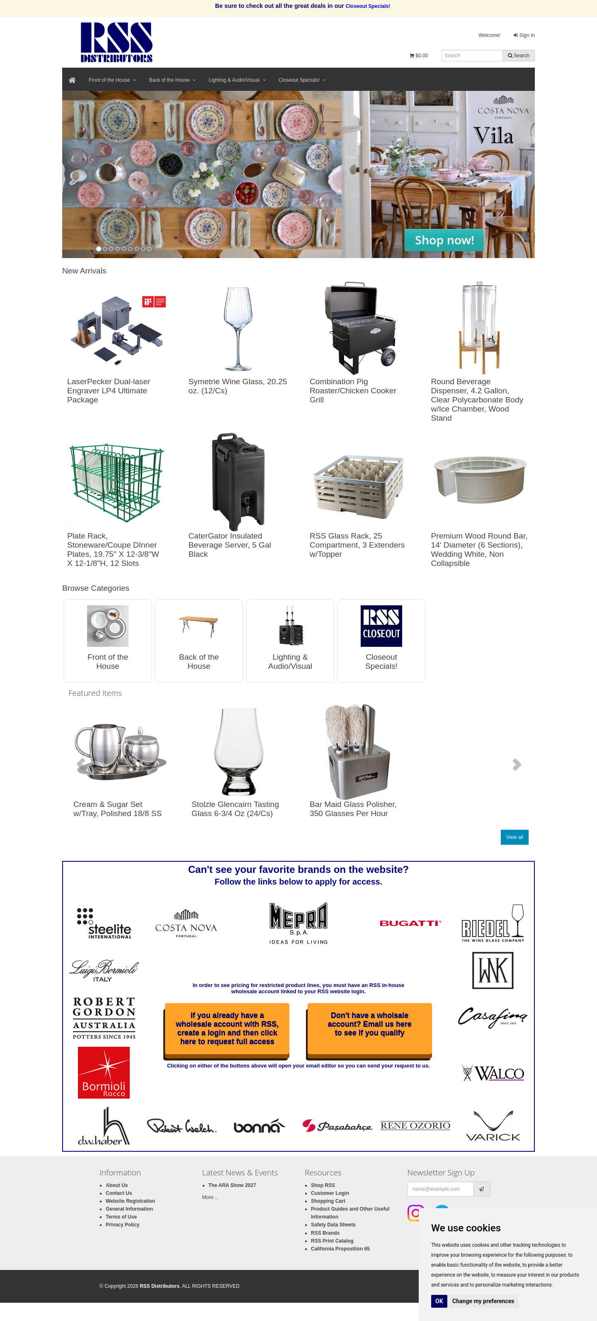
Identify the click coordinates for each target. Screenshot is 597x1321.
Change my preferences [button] (483, 1301)
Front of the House (112, 80)
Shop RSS (323, 1185)
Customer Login (330, 1193)
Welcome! (489, 35)
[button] (80, 764)
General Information (129, 1209)
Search (518, 55)
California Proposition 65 (340, 1249)
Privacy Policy (122, 1225)
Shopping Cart (328, 1201)
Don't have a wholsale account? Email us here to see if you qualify (370, 1024)
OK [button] (439, 1301)
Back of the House (172, 80)
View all (514, 837)
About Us (117, 1185)
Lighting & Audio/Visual (237, 80)
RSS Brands (325, 1233)
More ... (210, 1197)
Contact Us (119, 1193)
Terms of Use (121, 1217)
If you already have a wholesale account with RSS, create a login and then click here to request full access (227, 1028)
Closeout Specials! (302, 80)
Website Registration (130, 1201)
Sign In (524, 35)
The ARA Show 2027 (232, 1185)
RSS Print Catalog (332, 1241)
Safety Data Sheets (333, 1225)
